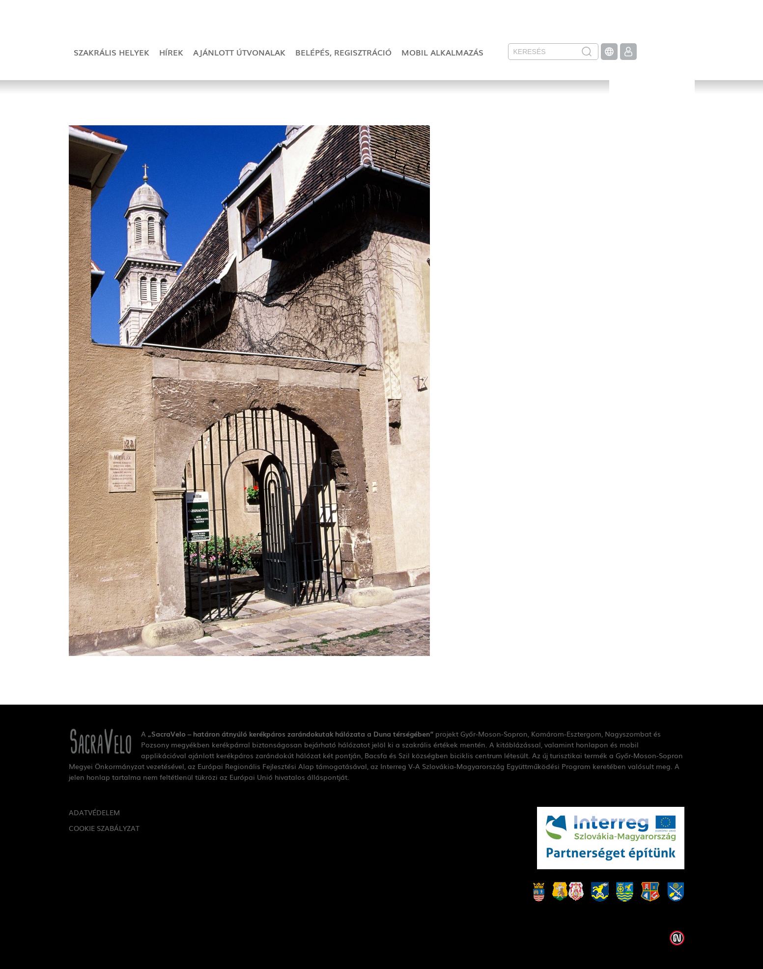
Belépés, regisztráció (343, 52)
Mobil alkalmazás (442, 52)
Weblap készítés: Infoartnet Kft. (677, 938)
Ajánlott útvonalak (239, 52)
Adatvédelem (94, 812)
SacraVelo (652, 111)
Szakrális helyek (111, 52)
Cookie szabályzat (104, 828)
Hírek (171, 52)
